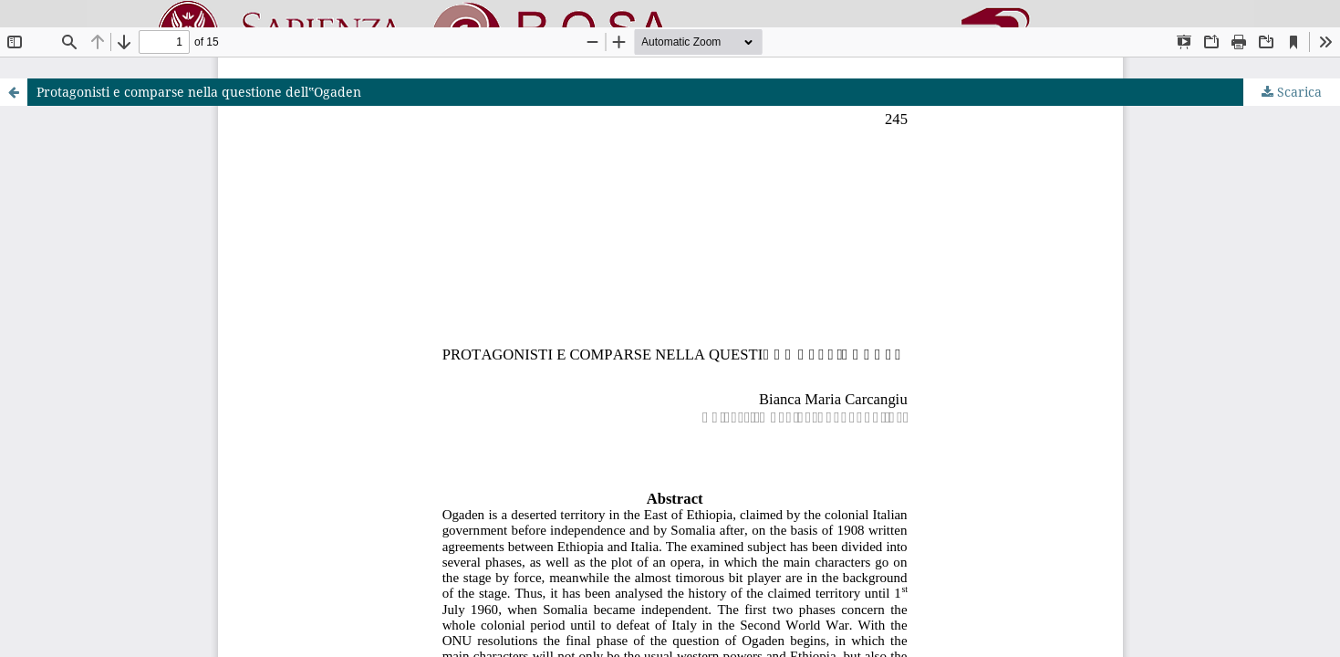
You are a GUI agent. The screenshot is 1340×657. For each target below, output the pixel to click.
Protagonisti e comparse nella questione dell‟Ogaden (198, 91)
